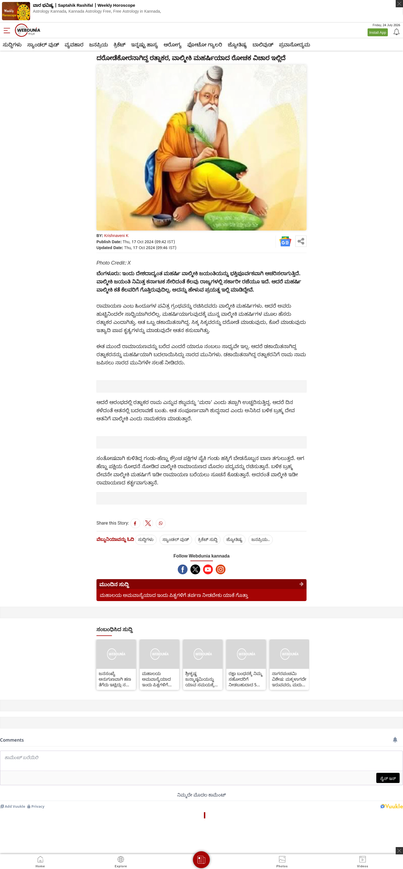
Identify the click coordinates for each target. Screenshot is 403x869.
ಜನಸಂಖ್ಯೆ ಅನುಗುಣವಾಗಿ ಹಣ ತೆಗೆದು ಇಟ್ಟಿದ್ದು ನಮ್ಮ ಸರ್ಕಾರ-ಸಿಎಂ (115, 679)
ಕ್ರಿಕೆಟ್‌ (119, 44)
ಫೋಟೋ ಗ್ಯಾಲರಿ (204, 44)
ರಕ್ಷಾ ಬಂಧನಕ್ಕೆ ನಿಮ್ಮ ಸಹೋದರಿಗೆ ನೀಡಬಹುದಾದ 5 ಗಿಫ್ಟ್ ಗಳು (245, 679)
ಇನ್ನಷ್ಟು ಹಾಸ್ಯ (144, 44)
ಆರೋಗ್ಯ (173, 44)
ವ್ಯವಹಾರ (74, 44)
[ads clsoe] (399, 850)
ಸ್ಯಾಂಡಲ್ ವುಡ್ (43, 44)
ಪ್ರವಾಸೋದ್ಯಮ (294, 44)
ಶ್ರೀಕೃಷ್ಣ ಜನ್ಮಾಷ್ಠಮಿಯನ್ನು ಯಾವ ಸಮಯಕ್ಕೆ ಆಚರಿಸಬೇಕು (199, 679)
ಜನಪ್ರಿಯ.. (260, 539)
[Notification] (396, 31)
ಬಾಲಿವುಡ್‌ (263, 44)
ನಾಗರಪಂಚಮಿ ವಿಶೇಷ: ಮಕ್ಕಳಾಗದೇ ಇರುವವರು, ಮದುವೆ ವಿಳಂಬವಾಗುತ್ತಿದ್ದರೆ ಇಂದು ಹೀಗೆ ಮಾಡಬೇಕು (289, 679)
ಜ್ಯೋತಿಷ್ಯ (237, 44)
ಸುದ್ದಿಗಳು (12, 44)
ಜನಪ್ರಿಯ (98, 44)
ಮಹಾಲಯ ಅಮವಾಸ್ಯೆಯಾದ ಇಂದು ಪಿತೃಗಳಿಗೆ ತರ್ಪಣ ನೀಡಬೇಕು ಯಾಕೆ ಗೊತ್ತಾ (174, 595)
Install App (377, 32)
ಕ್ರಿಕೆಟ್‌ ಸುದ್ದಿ (207, 539)
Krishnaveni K (116, 235)
